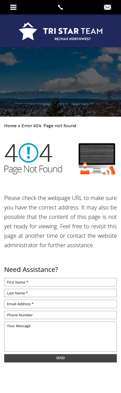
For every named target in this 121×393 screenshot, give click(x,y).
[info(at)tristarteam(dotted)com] (107, 7)
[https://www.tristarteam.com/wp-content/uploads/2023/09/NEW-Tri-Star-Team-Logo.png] (60, 31)
